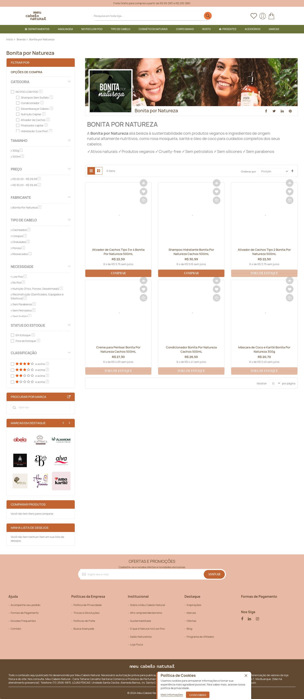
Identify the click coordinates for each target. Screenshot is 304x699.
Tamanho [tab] (19, 140)
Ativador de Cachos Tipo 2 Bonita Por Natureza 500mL (264, 252)
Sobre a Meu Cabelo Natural (147, 605)
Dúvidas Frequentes (23, 621)
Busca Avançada (83, 628)
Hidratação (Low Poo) (36, 131)
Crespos (19, 236)
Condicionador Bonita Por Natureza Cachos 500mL (191, 349)
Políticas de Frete (84, 621)
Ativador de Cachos (35, 120)
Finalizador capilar (34, 125)
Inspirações (194, 605)
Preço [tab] (16, 169)
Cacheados (21, 230)
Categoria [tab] (20, 81)
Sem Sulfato (21, 316)
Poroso (18, 248)
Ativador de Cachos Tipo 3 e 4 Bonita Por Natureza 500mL (118, 252)
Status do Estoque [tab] (28, 325)
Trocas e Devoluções (86, 613)
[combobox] (152, 15)
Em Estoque (25, 335)
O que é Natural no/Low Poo (147, 628)
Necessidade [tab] (22, 266)
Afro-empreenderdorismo (146, 613)
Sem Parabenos (24, 304)
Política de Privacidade (87, 605)
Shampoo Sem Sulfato (37, 97)
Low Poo (19, 276)
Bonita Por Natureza (26, 207)
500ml (18, 156)
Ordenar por (248, 171)
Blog (189, 628)
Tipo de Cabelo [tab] (24, 220)
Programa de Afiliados (200, 637)
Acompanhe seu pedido (25, 605)
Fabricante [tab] (21, 197)
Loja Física (136, 644)
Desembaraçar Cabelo (37, 109)
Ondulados (21, 242)
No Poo (18, 282)
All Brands (69, 397)
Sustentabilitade (140, 621)
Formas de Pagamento (25, 613)
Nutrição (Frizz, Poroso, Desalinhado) (37, 289)
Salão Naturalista (141, 637)
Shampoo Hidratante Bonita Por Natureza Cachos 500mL (191, 252)
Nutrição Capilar (33, 114)
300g (17, 150)
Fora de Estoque (28, 341)
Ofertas (191, 621)
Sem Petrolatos (23, 310)
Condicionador (32, 103)
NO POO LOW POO (29, 92)
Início (9, 39)
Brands (21, 39)
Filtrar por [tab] (20, 62)
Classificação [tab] (24, 353)
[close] (246, 676)
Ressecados (22, 254)
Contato (16, 628)
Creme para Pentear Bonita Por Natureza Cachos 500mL (118, 349)
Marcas (191, 613)
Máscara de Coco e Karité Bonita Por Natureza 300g (264, 349)
